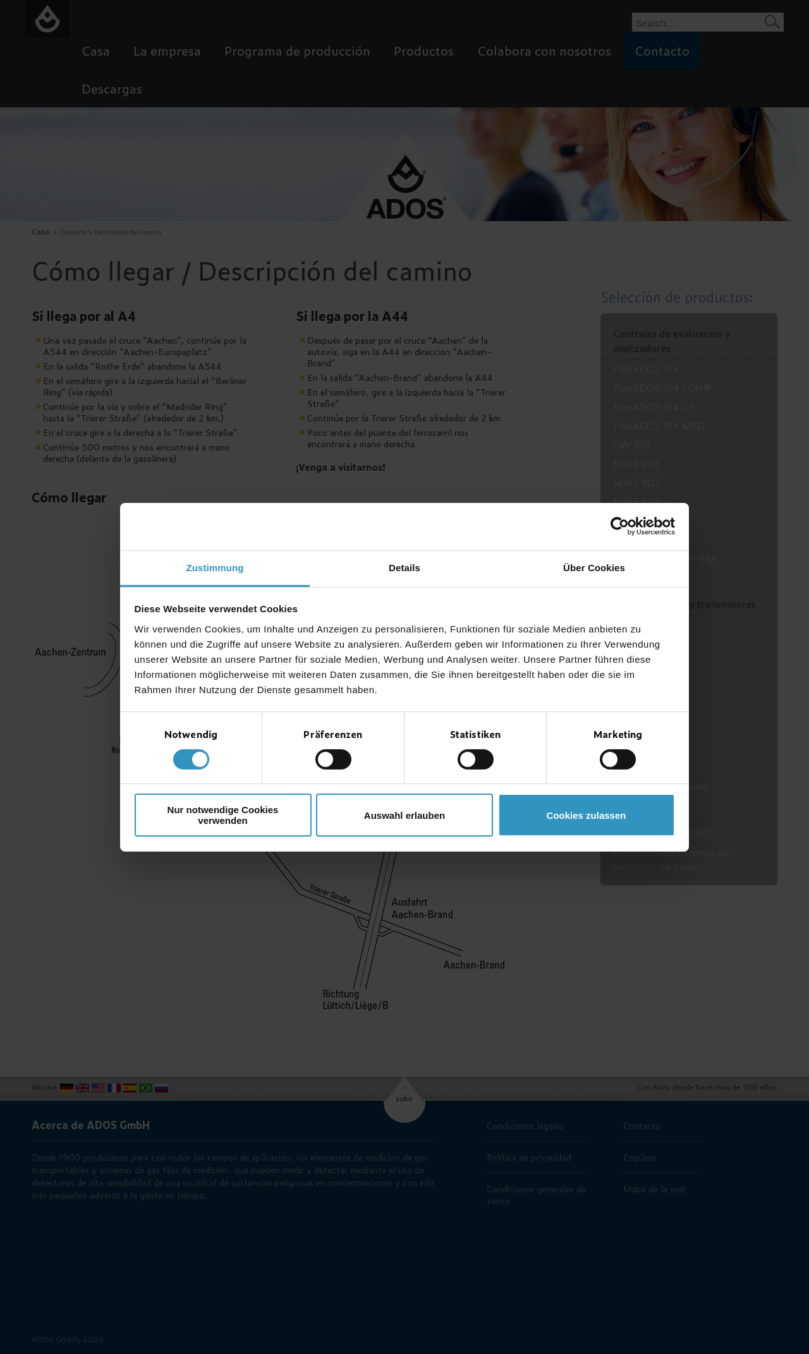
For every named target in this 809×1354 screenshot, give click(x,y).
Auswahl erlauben (404, 815)
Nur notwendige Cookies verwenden (223, 815)
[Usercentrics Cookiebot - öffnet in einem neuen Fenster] (619, 526)
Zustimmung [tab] (215, 567)
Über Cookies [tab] (594, 567)
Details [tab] (404, 567)
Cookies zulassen (586, 815)
